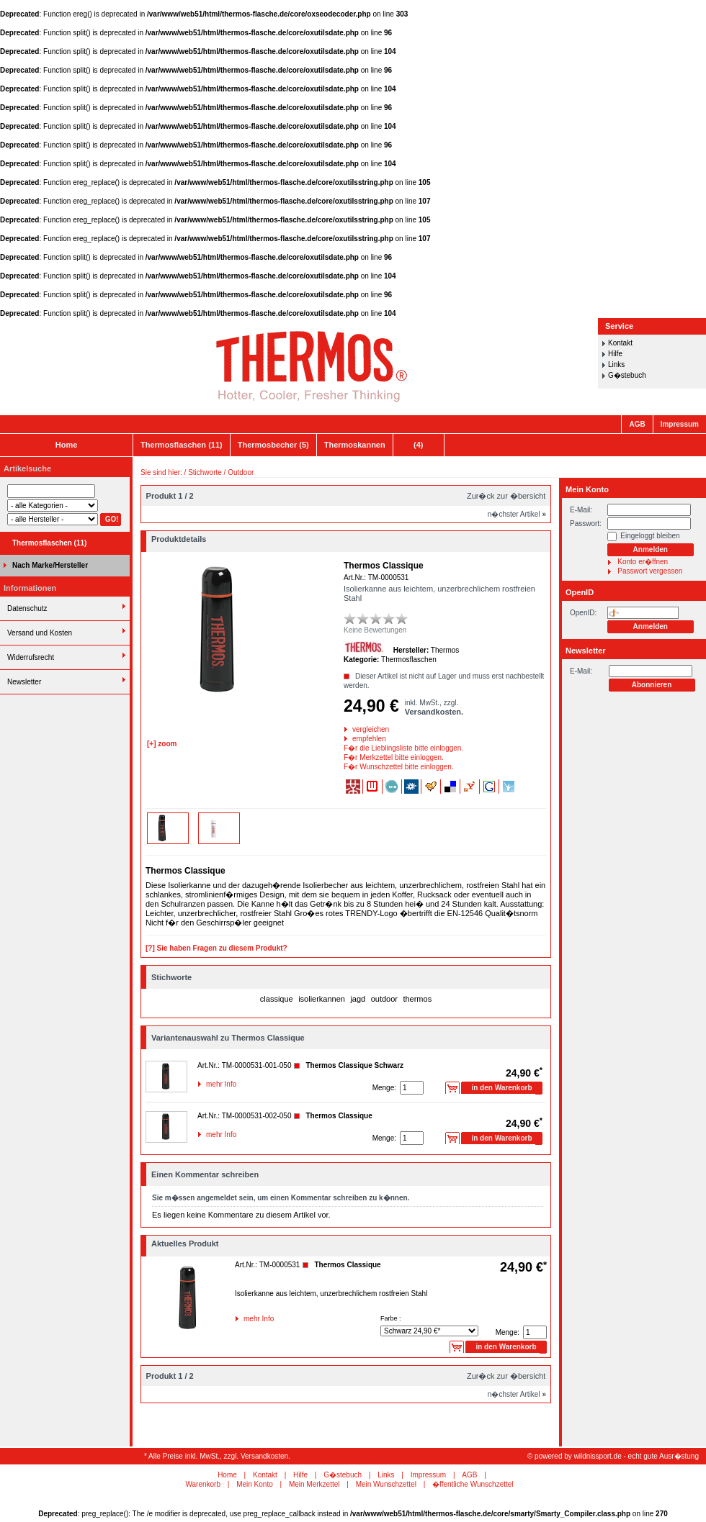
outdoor (384, 999)
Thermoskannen (354, 444)
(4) (418, 444)
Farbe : (390, 1318)
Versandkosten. (434, 711)
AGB (637, 424)
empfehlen (353, 739)
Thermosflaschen (409, 659)
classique (276, 999)
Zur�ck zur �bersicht (506, 496)
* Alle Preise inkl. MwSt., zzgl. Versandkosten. (217, 1456)
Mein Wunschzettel (386, 1484)
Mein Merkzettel (314, 1484)
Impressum (680, 424)
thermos (417, 999)
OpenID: (583, 613)
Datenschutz (27, 608)
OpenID (580, 592)
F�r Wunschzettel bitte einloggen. (345, 767)
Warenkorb (202, 1484)
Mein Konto (587, 489)
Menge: (384, 1088)
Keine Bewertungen (375, 630)
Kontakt (620, 343)
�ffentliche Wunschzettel (472, 1484)
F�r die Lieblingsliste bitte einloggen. (345, 748)
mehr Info (208, 1084)
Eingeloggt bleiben (649, 536)
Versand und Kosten (39, 633)
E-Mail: (581, 510)
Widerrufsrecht (30, 657)
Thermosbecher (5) (273, 444)
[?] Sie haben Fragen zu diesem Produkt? (216, 948)
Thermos (445, 650)
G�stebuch (627, 375)
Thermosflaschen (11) (181, 444)
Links (616, 364)
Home (66, 444)
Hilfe (615, 354)
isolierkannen (321, 999)
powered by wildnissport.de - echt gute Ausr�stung (617, 1456)
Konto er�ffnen (642, 562)
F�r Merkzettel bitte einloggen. (345, 757)
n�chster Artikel (517, 514)
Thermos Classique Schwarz (354, 1065)
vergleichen (353, 729)
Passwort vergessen (649, 571)
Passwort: (586, 523)
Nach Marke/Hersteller (50, 565)
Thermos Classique (338, 1116)
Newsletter (24, 682)
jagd (357, 999)
